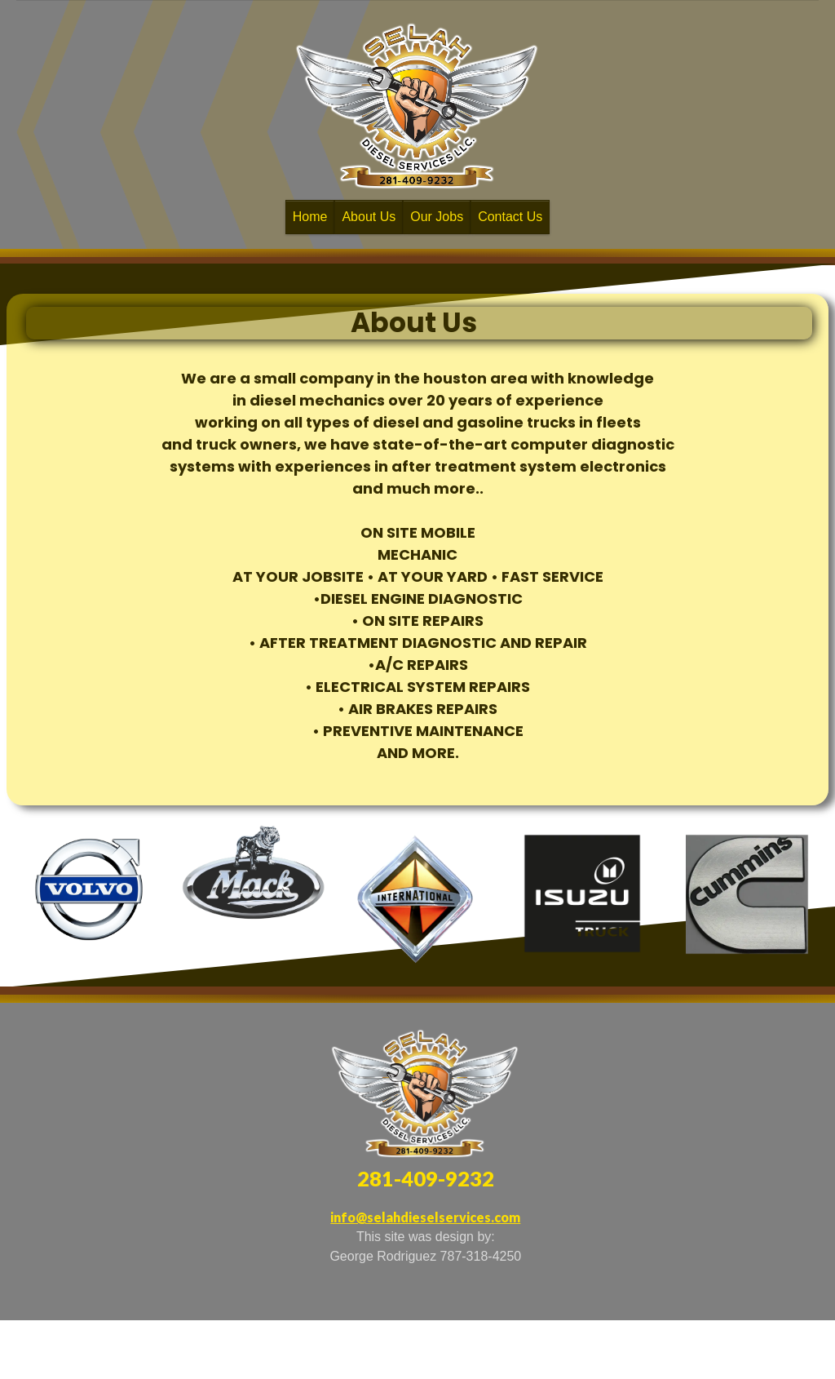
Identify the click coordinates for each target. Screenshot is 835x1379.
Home (310, 217)
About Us (368, 217)
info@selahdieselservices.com (425, 1217)
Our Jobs (436, 217)
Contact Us (510, 217)
